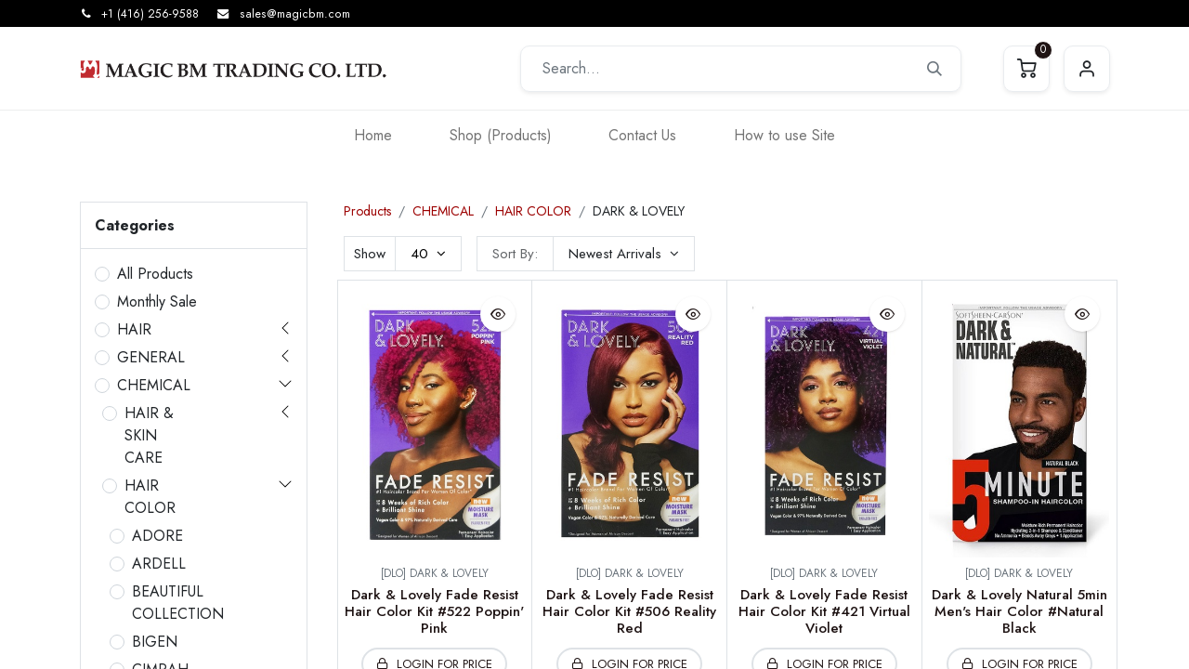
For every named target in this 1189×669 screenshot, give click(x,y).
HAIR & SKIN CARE (149, 435)
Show (369, 253)
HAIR (134, 329)
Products (367, 211)
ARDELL (159, 563)
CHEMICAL (153, 385)
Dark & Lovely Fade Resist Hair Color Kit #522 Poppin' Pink (434, 611)
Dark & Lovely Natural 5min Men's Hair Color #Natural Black (1019, 611)
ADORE (157, 535)
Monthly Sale (157, 301)
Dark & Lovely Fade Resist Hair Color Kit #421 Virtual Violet (824, 611)
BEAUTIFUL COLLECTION (178, 602)
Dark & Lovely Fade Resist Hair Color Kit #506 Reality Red (629, 611)
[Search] (934, 68)
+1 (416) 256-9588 (150, 14)
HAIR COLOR (150, 496)
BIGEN (154, 641)
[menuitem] (373, 135)
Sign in (1087, 69)
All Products (155, 273)
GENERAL (151, 357)
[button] (624, 253)
